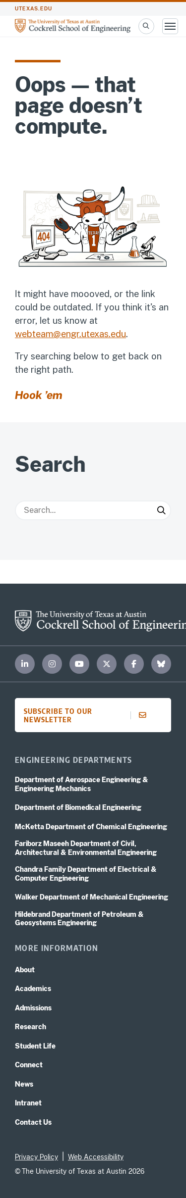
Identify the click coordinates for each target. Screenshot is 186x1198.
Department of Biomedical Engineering (78, 807)
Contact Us (33, 1122)
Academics (33, 989)
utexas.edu (33, 8)
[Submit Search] (161, 510)
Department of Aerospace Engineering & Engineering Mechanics (81, 784)
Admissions (33, 1008)
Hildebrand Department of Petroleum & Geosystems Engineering (79, 918)
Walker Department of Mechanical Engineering (91, 897)
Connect (29, 1065)
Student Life (35, 1046)
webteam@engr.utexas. (63, 334)
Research (30, 1027)
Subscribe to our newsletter (88, 715)
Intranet (28, 1103)
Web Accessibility (96, 1157)
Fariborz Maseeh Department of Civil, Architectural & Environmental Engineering (86, 848)
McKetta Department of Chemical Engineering (91, 827)
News (24, 1084)
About (25, 970)
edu (118, 334)
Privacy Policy (36, 1157)
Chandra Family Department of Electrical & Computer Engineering (86, 873)
